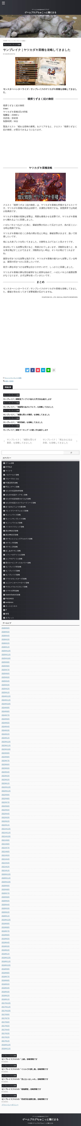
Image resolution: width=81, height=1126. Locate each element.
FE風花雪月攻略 (11, 482)
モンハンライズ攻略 (13, 514)
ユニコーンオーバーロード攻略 (17, 582)
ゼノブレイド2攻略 (12, 570)
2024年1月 (6, 738)
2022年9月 (6, 794)
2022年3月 (6, 817)
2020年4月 (6, 904)
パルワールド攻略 (12, 474)
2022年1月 (6, 825)
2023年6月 (6, 764)
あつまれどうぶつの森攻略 (15, 506)
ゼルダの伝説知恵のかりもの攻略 (18, 498)
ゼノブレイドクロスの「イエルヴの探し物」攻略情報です (26, 1069)
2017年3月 (6, 1033)
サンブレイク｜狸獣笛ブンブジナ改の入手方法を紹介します (28, 399)
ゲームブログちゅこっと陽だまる (40, 12)
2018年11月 (6, 961)
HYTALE (8, 467)
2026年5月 (6, 632)
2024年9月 (6, 707)
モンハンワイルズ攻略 (13, 522)
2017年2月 (6, 1037)
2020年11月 (6, 878)
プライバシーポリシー (10, 1104)
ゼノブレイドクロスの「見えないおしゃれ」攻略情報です (26, 1079)
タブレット (9, 617)
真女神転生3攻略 (11, 530)
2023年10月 (6, 749)
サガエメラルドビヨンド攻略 (16, 586)
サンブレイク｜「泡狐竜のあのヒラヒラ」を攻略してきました (29, 407)
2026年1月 (6, 647)
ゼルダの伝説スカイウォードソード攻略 (20, 502)
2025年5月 (6, 677)
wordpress (9, 602)
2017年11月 (6, 1007)
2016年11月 (6, 1048)
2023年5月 (6, 768)
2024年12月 (6, 696)
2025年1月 (6, 692)
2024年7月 (6, 715)
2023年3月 (6, 776)
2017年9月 (6, 1014)
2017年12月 (6, 1003)
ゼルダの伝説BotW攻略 (14, 490)
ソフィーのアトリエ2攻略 (15, 554)
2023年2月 (6, 779)
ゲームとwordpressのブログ (40, 1116)
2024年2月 (6, 734)
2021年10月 (6, 836)
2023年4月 (6, 772)
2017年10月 (6, 1010)
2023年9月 (6, 753)
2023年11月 (6, 745)
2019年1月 (6, 954)
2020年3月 (6, 908)
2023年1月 (6, 783)
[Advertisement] (40, 148)
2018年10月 (6, 965)
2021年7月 (6, 847)
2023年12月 (6, 741)
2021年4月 (6, 859)
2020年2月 (6, 912)
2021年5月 (6, 855)
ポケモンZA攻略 (11, 546)
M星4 (6, 381)
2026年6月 (6, 628)
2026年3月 (6, 639)
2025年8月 (6, 666)
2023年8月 (6, 757)
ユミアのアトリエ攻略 (13, 558)
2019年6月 (6, 935)
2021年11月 (6, 832)
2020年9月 (6, 885)
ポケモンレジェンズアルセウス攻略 (18, 538)
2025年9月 (6, 662)
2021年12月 (6, 829)
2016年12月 (6, 1044)
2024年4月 (6, 726)
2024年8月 (6, 711)
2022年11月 (6, 791)
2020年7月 (6, 893)
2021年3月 (6, 863)
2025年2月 (6, 688)
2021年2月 (6, 866)
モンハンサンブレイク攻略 (13, 378)
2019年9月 (6, 923)
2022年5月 (6, 810)
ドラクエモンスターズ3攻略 (16, 578)
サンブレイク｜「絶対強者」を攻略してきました (24, 422)
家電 (7, 613)
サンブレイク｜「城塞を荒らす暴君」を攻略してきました (28, 414)
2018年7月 (6, 976)
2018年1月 (6, 999)
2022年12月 (6, 787)
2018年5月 (6, 984)
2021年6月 (6, 851)
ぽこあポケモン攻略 (13, 550)
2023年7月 (6, 760)
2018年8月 (6, 973)
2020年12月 (6, 874)
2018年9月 (6, 969)
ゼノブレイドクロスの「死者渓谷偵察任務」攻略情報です (26, 1099)
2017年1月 (6, 1041)
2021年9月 (6, 840)
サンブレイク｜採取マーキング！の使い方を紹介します (27, 430)
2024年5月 (6, 722)
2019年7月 (6, 931)
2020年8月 (6, 889)
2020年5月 (6, 901)
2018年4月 (6, 988)
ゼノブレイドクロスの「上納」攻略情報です (21, 1059)
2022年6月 (6, 806)
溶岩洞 (11, 381)
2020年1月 (6, 916)
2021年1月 (6, 870)
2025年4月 (6, 681)
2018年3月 (6, 991)
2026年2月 (6, 643)
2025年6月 (6, 673)
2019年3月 (6, 946)
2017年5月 (6, 1026)
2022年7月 (6, 802)
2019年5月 (6, 938)
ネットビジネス (11, 606)
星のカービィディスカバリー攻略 (18, 562)
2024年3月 (6, 730)
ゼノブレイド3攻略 (12, 574)
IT (6, 610)
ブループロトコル (12, 478)
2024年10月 (6, 704)
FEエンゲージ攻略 (12, 486)
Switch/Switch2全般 (12, 594)
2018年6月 (6, 980)
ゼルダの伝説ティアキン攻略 (16, 494)
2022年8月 (6, 798)
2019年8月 (6, 927)
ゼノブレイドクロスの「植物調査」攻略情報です (22, 1089)
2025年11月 (6, 654)
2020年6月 (6, 897)
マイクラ (8, 470)
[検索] (71, 452)
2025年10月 (6, 658)
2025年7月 (6, 669)
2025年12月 (6, 651)
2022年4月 (6, 813)
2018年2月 (6, 995)
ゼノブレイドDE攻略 (13, 566)
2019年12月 (6, 919)
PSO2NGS (9, 598)
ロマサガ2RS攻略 (12, 590)
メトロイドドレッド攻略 (14, 526)
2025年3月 (6, 685)
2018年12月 (6, 957)
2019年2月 (6, 950)
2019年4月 (6, 942)
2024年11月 (6, 700)
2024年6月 (6, 719)
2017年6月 (6, 1022)
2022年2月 (6, 821)
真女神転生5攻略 (11, 534)
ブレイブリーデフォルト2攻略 (16, 510)
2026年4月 (6, 635)
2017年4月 (6, 1029)
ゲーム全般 (9, 463)
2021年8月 (6, 844)
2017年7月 (6, 1018)
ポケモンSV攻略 (11, 542)
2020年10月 (6, 882)
